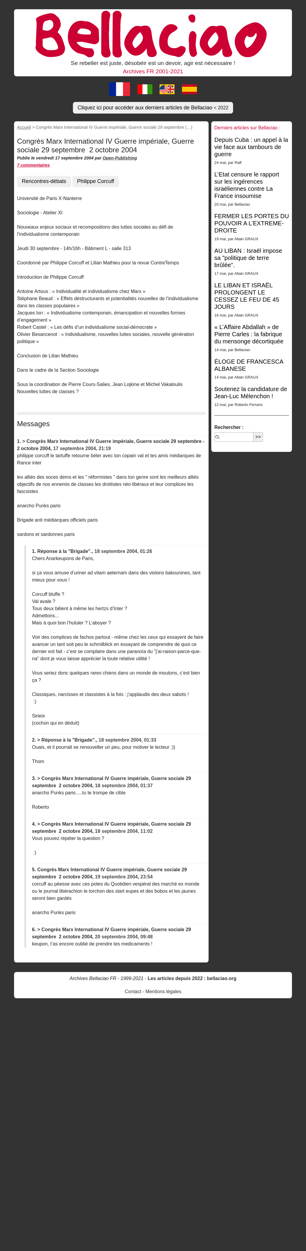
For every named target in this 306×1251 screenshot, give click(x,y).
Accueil (24, 127)
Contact (133, 991)
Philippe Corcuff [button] (95, 181)
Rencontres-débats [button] (44, 181)
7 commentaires (33, 165)
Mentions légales (163, 991)
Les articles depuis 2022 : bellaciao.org (192, 978)
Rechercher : (229, 427)
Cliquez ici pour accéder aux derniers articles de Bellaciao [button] (153, 108)
